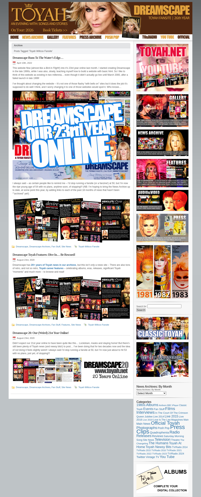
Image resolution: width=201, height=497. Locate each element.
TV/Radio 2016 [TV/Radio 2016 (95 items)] (158, 450)
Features (65, 325)
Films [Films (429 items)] (170, 408)
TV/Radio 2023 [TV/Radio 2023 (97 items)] (159, 454)
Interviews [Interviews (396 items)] (145, 412)
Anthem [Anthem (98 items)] (163, 405)
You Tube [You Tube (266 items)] (167, 457)
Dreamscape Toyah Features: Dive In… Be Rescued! (44, 254)
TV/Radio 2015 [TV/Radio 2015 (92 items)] (143, 450)
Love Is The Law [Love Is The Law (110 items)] (162, 419)
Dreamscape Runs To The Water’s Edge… (38, 57)
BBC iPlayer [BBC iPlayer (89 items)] (172, 405)
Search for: (141, 306)
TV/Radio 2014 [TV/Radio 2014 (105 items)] (179, 447)
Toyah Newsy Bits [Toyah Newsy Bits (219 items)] (158, 447)
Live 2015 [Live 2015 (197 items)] (171, 416)
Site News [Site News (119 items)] (148, 440)
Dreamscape (22, 246)
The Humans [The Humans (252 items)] (158, 443)
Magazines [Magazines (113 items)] (177, 419)
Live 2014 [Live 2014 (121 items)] (158, 416)
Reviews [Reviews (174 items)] (157, 436)
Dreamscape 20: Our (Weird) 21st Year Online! (41, 333)
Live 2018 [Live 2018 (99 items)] (148, 420)
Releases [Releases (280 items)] (143, 436)
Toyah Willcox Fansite (89, 246)
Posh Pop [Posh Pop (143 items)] (164, 428)
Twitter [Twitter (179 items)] (140, 457)
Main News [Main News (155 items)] (143, 423)
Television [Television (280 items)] (162, 439)
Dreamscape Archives (39, 246)
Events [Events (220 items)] (148, 409)
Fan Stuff (56, 246)
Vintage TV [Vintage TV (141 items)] (152, 457)
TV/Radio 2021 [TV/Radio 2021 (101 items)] (174, 450)
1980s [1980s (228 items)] (140, 405)
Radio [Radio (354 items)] (175, 432)
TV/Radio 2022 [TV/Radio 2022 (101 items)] (144, 454)
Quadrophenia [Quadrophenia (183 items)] (159, 432)
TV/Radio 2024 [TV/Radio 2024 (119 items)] (175, 453)
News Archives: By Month (148, 389)
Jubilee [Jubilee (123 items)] (149, 416)
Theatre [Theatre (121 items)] (175, 439)
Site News (66, 246)
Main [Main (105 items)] (186, 419)
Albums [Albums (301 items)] (152, 405)
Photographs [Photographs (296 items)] (146, 428)
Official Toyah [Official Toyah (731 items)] (165, 423)
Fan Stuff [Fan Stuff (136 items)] (159, 409)
